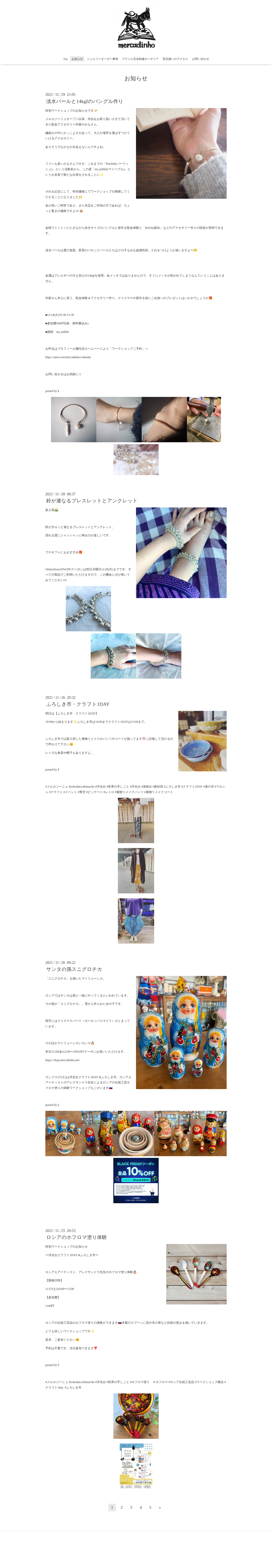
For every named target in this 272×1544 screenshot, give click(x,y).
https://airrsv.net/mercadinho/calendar (68, 357)
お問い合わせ (200, 58)
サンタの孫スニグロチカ (74, 969)
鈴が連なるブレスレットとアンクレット (92, 500)
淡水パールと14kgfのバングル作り (84, 101)
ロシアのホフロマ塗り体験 (76, 1237)
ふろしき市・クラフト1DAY (78, 704)
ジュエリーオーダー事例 (102, 58)
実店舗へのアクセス (175, 58)
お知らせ (77, 58)
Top (65, 58)
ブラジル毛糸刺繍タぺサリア (140, 58)
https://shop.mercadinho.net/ (62, 1060)
